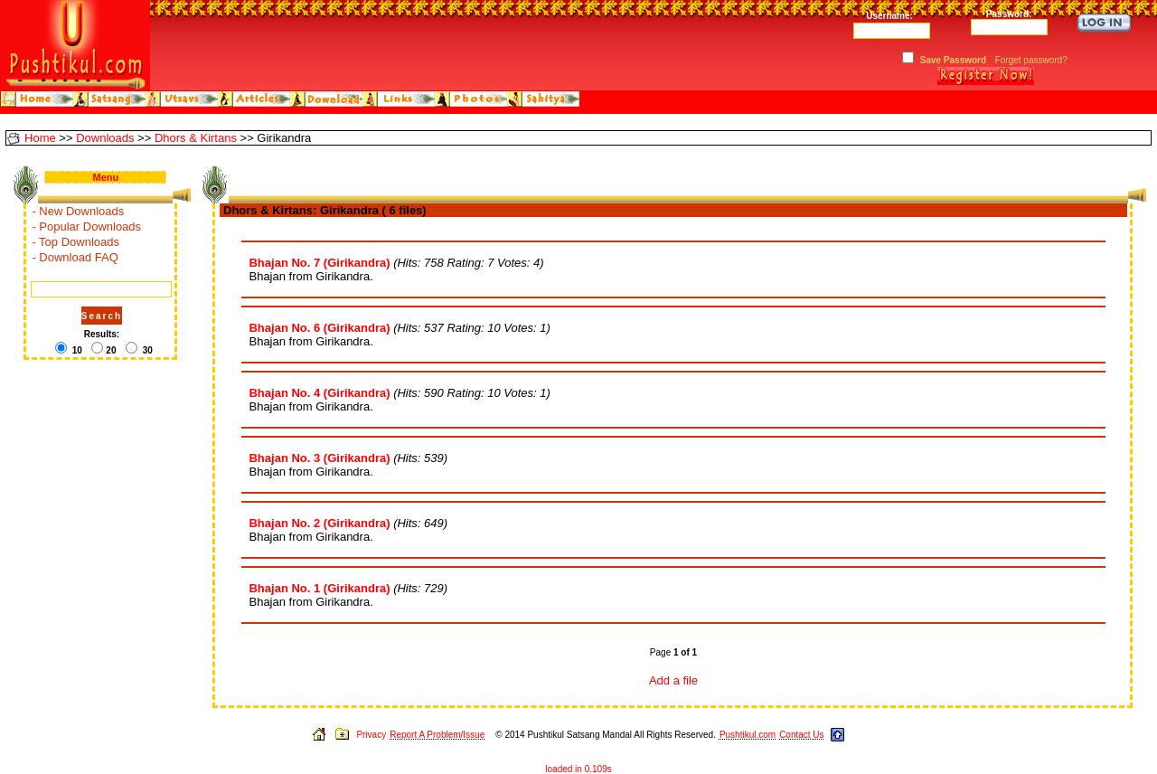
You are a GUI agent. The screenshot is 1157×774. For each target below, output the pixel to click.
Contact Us (801, 735)
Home (40, 138)
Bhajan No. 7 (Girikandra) (319, 262)
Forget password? (1031, 60)
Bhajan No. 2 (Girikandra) (319, 523)
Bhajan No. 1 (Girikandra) (319, 588)
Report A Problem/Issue (437, 735)
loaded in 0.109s (578, 769)
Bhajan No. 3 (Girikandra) (319, 458)
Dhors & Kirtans (196, 138)
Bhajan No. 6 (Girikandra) (319, 328)
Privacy (371, 735)
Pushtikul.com (748, 735)
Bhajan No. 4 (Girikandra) (319, 393)
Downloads (105, 138)
